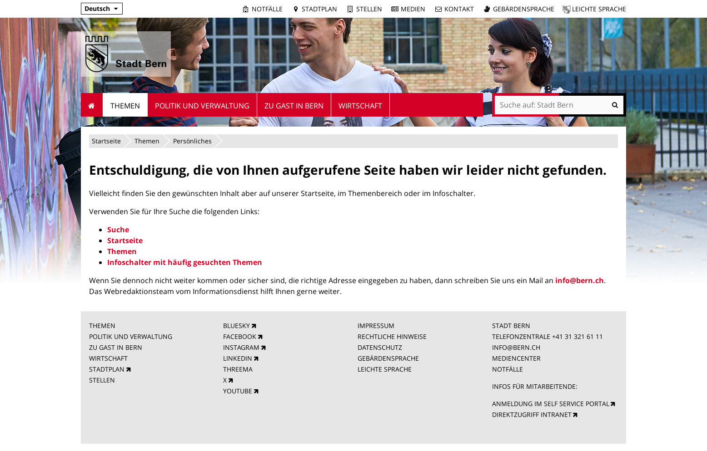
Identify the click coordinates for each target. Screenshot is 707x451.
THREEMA (238, 369)
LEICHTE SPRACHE (385, 369)
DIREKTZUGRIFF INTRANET (532, 414)
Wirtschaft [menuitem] (360, 106)
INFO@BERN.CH (516, 347)
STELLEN (102, 380)
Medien (413, 9)
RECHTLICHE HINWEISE (392, 336)
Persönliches (192, 141)
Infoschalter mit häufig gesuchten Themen (184, 262)
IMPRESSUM (376, 325)
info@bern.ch (579, 280)
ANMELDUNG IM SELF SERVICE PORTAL (550, 403)
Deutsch (97, 8)
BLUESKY (236, 325)
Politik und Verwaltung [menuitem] (202, 106)
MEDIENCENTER (516, 358)
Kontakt (459, 9)
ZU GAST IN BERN (115, 347)
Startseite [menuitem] (92, 105)
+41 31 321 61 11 (577, 336)
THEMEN (102, 325)
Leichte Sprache (599, 9)
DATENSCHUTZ (380, 347)
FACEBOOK (239, 336)
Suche (118, 230)
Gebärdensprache (523, 9)
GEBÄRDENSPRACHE (388, 358)
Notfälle (267, 9)
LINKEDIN (237, 358)
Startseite (106, 141)
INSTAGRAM (241, 347)
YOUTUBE (237, 391)
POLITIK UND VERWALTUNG (130, 336)
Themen (146, 141)
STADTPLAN (106, 369)
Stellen (369, 9)
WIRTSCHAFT (108, 358)
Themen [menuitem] (125, 106)
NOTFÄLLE (507, 369)
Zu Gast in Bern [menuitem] (294, 106)
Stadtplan (319, 9)
